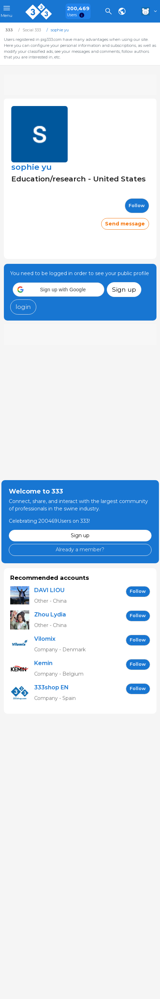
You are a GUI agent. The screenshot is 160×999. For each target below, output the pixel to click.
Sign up (124, 289)
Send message (125, 224)
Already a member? (80, 549)
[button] (58, 290)
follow (137, 205)
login (23, 306)
